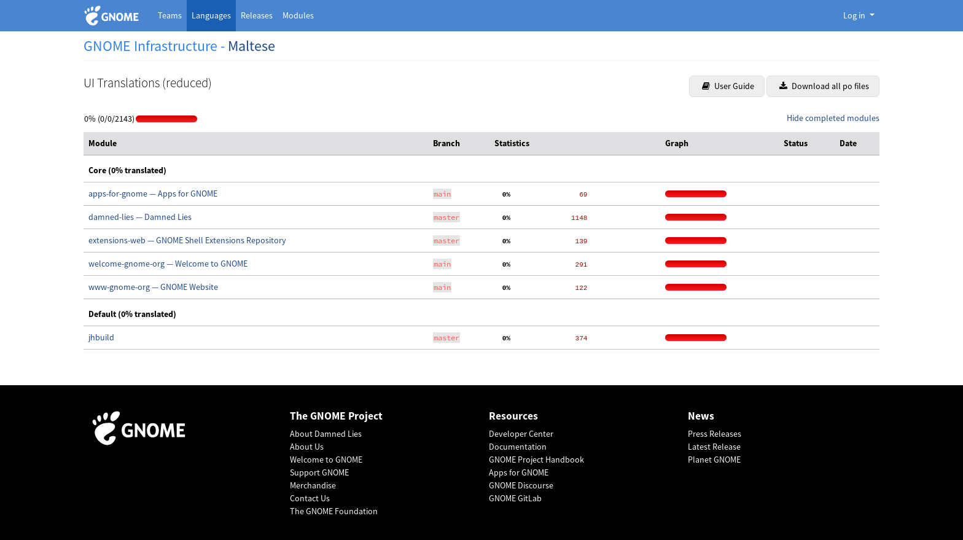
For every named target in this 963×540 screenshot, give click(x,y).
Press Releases (714, 433)
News (701, 416)
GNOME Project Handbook (536, 459)
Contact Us (310, 498)
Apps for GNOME (518, 472)
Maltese (251, 45)
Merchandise (313, 485)
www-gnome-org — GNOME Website (153, 286)
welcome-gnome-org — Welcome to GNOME (168, 263)
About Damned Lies (326, 433)
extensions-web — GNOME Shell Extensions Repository (187, 240)
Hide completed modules (833, 117)
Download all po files (824, 86)
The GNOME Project (336, 416)
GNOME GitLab (515, 498)
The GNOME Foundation (334, 511)
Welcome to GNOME (326, 459)
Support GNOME (319, 472)
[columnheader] (256, 143)
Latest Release (714, 446)
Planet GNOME (714, 459)
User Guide (728, 86)
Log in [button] (855, 15)
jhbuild (101, 337)
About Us (307, 446)
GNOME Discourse (521, 485)
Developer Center (521, 433)
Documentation (518, 446)
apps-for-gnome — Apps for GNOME (152, 193)
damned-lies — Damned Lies (140, 216)
